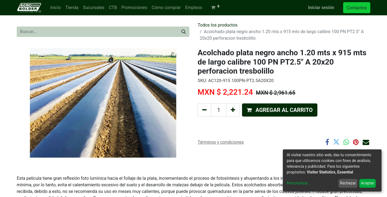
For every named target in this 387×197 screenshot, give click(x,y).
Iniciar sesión (321, 7)
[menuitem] (55, 7)
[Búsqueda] (183, 32)
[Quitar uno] (204, 110)
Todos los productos (218, 25)
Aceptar (367, 183)
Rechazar (348, 183)
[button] (279, 110)
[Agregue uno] (233, 110)
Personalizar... (299, 183)
